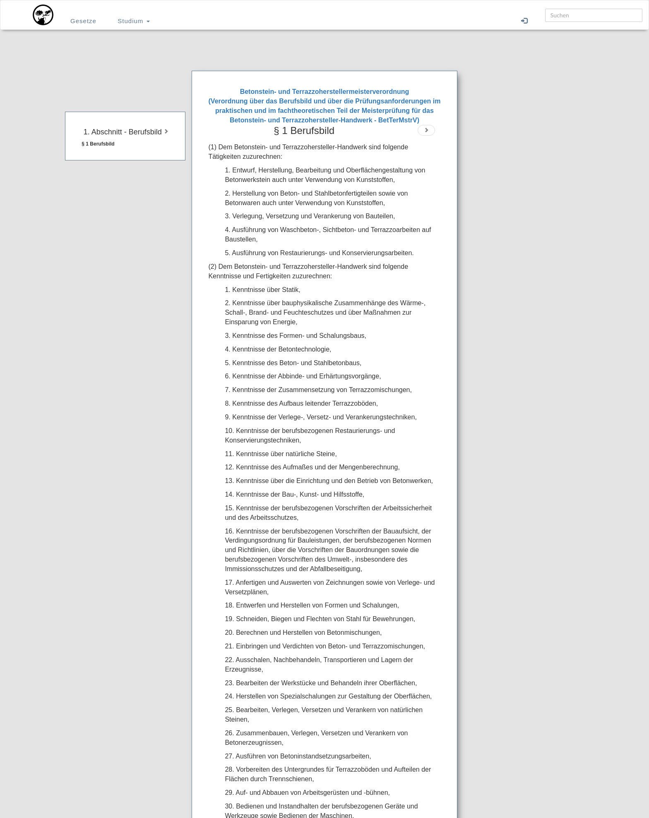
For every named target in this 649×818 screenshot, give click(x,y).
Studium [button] (133, 20)
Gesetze (83, 20)
